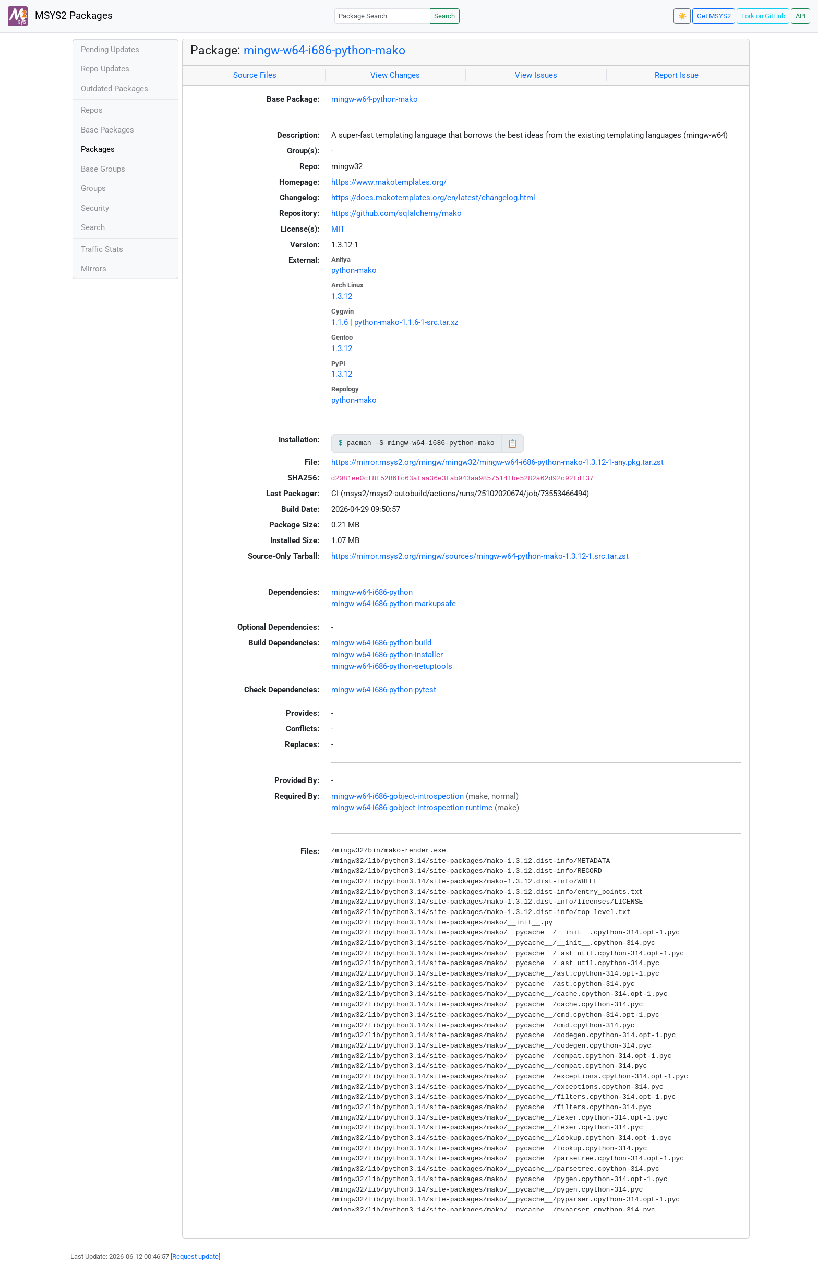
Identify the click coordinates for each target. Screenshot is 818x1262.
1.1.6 (339, 322)
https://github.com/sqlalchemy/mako (396, 213)
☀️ (682, 16)
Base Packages (107, 130)
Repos (92, 110)
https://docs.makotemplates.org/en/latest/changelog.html (433, 197)
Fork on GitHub (763, 16)
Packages (98, 149)
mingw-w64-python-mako (374, 99)
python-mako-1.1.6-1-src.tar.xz (406, 322)
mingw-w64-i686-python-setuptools (391, 666)
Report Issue (677, 75)
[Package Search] (382, 15)
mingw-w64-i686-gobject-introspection (397, 796)
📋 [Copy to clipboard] (513, 443)
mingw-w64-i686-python (372, 592)
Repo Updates (105, 69)
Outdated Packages (114, 88)
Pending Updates (110, 49)
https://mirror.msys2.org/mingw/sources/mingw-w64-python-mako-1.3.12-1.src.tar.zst (480, 556)
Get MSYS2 (714, 16)
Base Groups (103, 169)
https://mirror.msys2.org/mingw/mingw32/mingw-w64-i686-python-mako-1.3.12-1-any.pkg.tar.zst (497, 462)
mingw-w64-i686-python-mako (324, 50)
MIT (338, 229)
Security (95, 208)
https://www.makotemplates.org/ (389, 182)
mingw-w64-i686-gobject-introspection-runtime (411, 807)
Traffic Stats (102, 249)
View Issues (536, 75)
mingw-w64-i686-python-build (381, 642)
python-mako (354, 270)
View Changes (395, 75)
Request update (195, 1256)
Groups (93, 188)
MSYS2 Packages (60, 16)
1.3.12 (341, 296)
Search (444, 16)
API (801, 16)
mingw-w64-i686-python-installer (387, 654)
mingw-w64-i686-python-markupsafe (393, 603)
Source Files (254, 75)
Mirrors (93, 268)
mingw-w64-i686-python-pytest (383, 689)
